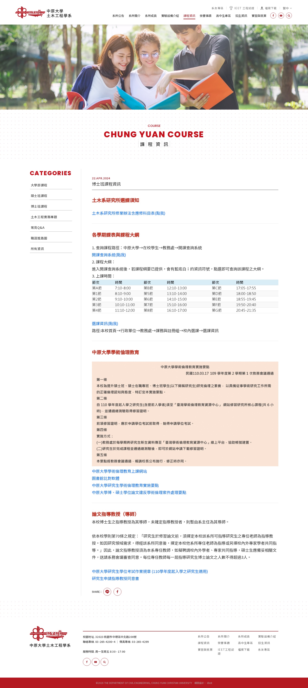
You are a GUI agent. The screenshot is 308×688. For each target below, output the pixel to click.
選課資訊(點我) (105, 323)
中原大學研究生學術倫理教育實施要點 (125, 485)
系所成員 (151, 16)
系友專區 (218, 8)
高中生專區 (223, 16)
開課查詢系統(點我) (109, 254)
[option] (154, 67)
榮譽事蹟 (206, 16)
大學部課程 (39, 185)
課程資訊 (189, 16)
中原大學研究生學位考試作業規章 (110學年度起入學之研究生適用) (150, 571)
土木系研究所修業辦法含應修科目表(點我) (128, 213)
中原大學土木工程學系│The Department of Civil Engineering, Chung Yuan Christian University (43, 12)
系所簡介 (134, 16)
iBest (209, 682)
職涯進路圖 (39, 238)
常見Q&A (38, 227)
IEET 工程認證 (241, 8)
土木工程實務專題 (44, 216)
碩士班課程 (39, 195)
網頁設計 (199, 682)
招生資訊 (241, 16)
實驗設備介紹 (170, 16)
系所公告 (118, 16)
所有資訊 (37, 248)
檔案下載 (268, 8)
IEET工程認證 (226, 651)
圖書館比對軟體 (105, 478)
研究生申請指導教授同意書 (115, 578)
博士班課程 (39, 206)
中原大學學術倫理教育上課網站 (119, 471)
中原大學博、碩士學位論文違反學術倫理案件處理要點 (139, 492)
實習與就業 (259, 16)
